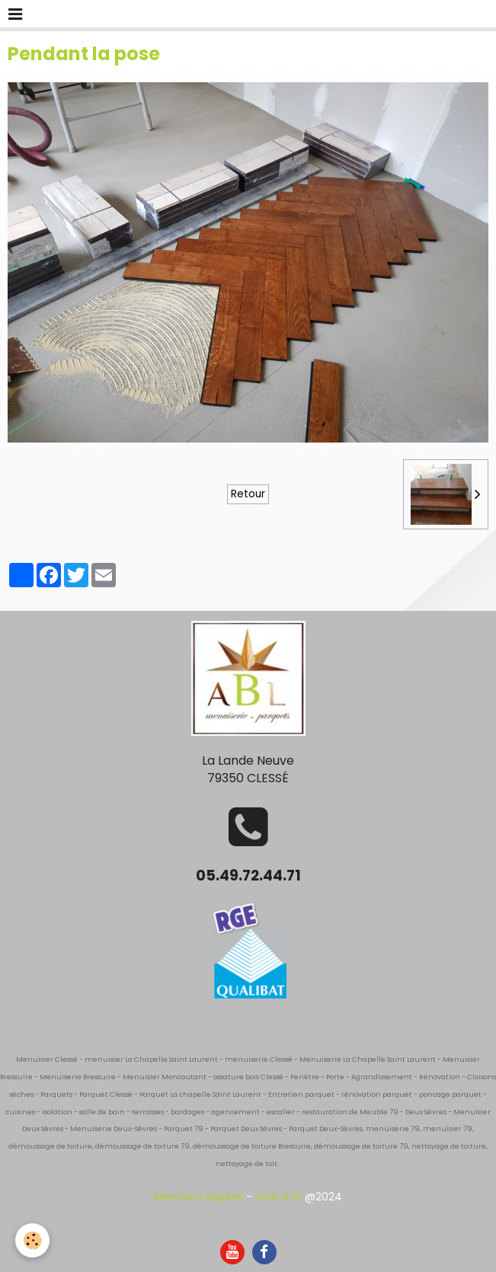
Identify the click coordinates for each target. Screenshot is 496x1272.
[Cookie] (32, 1240)
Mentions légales (198, 1196)
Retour (248, 494)
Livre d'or (278, 1196)
